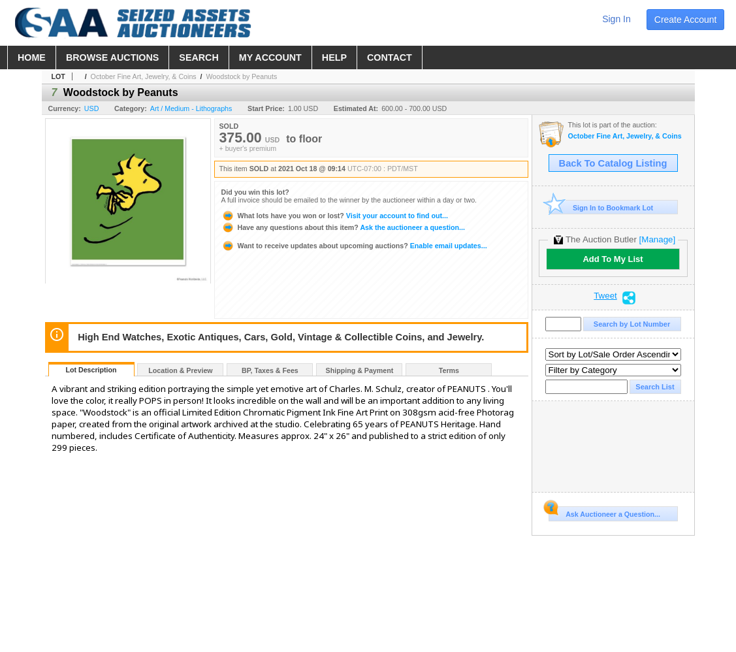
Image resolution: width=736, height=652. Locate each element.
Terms (449, 370)
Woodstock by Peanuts (241, 76)
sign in (616, 19)
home (32, 57)
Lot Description (90, 370)
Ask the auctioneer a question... (343, 227)
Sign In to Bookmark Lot (601, 207)
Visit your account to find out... (334, 216)
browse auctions (112, 57)
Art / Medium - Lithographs (191, 108)
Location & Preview (180, 370)
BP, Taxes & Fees (270, 370)
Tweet (605, 296)
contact (389, 57)
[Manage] (657, 239)
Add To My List (613, 259)
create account (685, 19)
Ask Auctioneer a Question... (604, 512)
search (198, 57)
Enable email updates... (354, 246)
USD (91, 108)
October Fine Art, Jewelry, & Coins (144, 76)
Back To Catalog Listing (613, 163)
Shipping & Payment (360, 370)
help (334, 57)
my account (270, 57)
